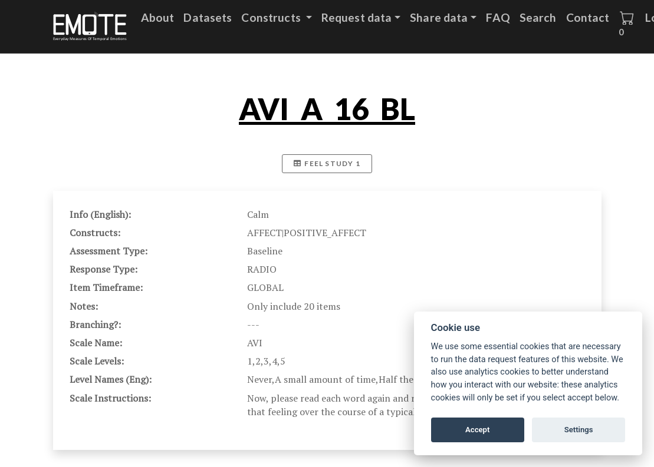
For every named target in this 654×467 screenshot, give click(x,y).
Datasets (207, 17)
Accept (477, 429)
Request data (356, 17)
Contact (588, 17)
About (158, 17)
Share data (439, 17)
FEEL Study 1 (327, 163)
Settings (578, 429)
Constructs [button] (272, 17)
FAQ (498, 17)
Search (538, 17)
